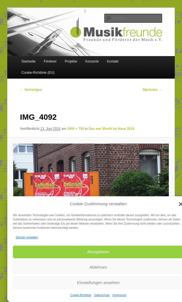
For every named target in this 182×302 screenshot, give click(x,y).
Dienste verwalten (27, 237)
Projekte (71, 61)
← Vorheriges (31, 90)
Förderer (50, 61)
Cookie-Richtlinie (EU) (37, 73)
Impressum (119, 295)
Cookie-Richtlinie (80, 295)
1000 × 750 (75, 129)
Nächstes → (152, 90)
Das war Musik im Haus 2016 (111, 129)
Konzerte (92, 61)
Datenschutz (102, 295)
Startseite (28, 61)
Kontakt (112, 61)
